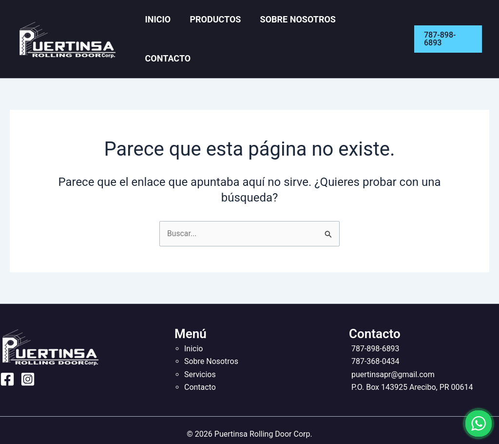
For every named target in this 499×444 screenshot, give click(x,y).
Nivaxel (267, 425)
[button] (447, 28)
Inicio (167, 28)
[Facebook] (7, 358)
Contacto (373, 28)
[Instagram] (27, 358)
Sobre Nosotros (297, 28)
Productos (219, 28)
